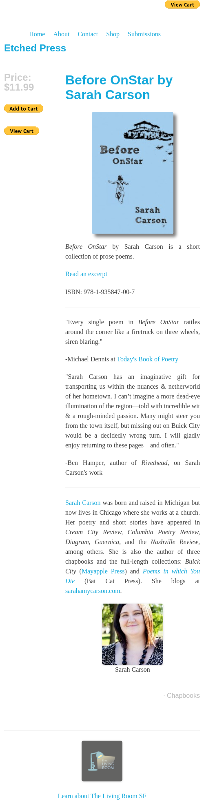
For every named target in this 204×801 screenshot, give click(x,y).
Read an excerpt (86, 273)
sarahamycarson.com (92, 590)
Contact (88, 34)
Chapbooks (183, 695)
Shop (113, 34)
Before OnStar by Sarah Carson (119, 87)
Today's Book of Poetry (147, 359)
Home (37, 34)
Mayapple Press (103, 571)
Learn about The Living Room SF (102, 770)
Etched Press (35, 47)
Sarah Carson (83, 502)
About (61, 34)
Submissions (144, 34)
